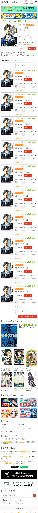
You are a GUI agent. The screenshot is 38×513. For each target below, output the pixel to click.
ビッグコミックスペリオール (29, 31)
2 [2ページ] (15, 63)
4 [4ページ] (20, 63)
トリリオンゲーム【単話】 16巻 (25, 187)
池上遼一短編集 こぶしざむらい (6, 365)
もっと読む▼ (18, 87)
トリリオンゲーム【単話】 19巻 (25, 259)
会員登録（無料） (7, 439)
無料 (4, 500)
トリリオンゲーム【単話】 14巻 (25, 139)
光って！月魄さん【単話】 (19, 385)
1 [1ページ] (13, 63)
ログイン (21, 439)
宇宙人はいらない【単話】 (6, 385)
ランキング (13, 497)
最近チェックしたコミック (16, 500)
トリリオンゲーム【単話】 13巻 (25, 115)
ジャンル (27, 497)
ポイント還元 (31, 21)
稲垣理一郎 (27, 25)
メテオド (28, 365)
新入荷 (5, 497)
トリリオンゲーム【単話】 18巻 (25, 235)
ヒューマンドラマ (7, 428)
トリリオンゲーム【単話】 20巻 (25, 283)
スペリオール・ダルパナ (30, 35)
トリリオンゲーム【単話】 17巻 (25, 211)
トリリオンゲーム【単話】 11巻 (25, 67)
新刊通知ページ (23, 448)
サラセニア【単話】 (31, 385)
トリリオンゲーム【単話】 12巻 (25, 91)
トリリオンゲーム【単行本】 (19, 365)
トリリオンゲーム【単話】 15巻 (25, 163)
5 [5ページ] (22, 63)
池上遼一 (26, 27)
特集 (21, 497)
